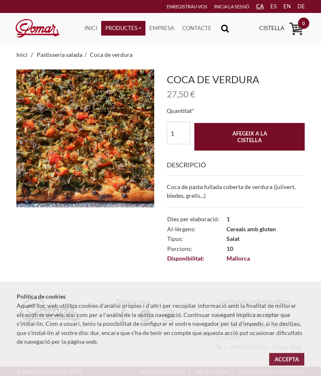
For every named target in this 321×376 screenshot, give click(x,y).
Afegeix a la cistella (249, 136)
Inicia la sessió (220, 6)
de (298, 6)
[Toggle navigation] (225, 28)
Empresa (161, 28)
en (282, 6)
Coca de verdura (111, 54)
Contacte (196, 28)
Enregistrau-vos (174, 6)
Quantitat (179, 110)
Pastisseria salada (59, 54)
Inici (90, 28)
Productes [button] (121, 28)
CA (253, 6)
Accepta (287, 359)
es (268, 6)
